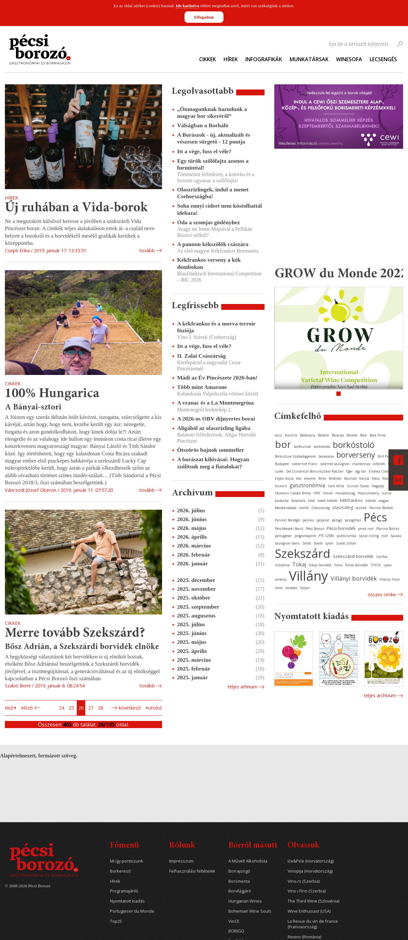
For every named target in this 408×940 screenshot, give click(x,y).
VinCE (233, 921)
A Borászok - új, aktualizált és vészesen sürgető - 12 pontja (213, 138)
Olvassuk (303, 846)
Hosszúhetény (368, 493)
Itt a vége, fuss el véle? (204, 151)
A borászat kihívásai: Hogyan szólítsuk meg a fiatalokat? (213, 462)
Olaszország (320, 507)
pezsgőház (353, 520)
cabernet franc (305, 463)
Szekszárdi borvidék (353, 556)
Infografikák (263, 59)
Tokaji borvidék (320, 565)
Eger (349, 471)
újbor (388, 565)
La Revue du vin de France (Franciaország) (313, 924)
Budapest (282, 464)
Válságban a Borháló (202, 125)
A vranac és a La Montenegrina (215, 402)
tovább (147, 250)
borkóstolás (322, 446)
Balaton (323, 435)
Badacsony (307, 435)
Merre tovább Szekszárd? (75, 633)
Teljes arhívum (242, 687)
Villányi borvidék (354, 578)
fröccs (376, 478)
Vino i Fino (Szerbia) (307, 891)
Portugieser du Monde (132, 911)
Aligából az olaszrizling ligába (213, 428)
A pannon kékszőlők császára (212, 244)
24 (61, 708)
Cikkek (207, 59)
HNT (317, 493)
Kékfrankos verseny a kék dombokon (209, 263)
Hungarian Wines (245, 901)
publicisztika (346, 535)
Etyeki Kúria (284, 478)
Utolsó (155, 708)
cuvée (279, 471)
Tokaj (299, 564)
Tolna (338, 565)
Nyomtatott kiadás (127, 901)
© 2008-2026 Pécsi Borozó (27, 886)
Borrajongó (239, 871)
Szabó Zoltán (346, 543)
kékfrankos (351, 500)
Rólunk (182, 846)
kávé (311, 500)
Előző (27, 708)
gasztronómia (307, 485)
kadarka (282, 500)
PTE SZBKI (326, 535)
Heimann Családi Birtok (293, 493)
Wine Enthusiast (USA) (309, 911)
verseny (280, 579)
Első (9, 708)
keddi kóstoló (327, 500)
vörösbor (291, 588)
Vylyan (305, 588)
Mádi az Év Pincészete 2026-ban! (217, 377)
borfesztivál (302, 446)
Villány (308, 576)
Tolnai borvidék (356, 565)
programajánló (305, 535)
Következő (130, 708)
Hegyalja (378, 486)
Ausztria (291, 435)
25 (71, 708)
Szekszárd (302, 553)
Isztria (386, 493)
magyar (383, 500)
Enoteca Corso (379, 471)
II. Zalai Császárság (201, 355)
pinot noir (366, 528)
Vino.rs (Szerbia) (304, 881)
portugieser (283, 535)
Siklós (306, 543)
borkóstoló (353, 444)
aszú (278, 435)
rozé (384, 535)
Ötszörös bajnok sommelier (210, 450)
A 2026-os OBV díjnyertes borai (216, 418)
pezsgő (337, 520)
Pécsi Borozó (315, 528)
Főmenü (124, 846)
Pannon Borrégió (287, 520)
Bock (363, 435)
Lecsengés (383, 59)
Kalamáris (298, 500)
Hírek (231, 59)
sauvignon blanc (287, 543)
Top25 (116, 921)
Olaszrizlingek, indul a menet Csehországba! (213, 193)
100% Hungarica (52, 394)
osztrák (361, 507)
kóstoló (370, 500)
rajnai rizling (369, 535)
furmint (281, 486)
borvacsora (326, 456)
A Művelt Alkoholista (247, 861)
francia (364, 478)
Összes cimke (382, 594)
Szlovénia (282, 565)
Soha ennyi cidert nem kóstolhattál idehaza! (219, 209)
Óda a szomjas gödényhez (208, 222)
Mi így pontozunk (126, 861)
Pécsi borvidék (341, 528)
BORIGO (236, 931)
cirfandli (379, 464)
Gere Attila (336, 486)
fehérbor (335, 478)
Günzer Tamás (358, 486)
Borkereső (120, 871)
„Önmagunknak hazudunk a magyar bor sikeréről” (212, 112)
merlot (304, 507)
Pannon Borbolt (381, 507)
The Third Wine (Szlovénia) (313, 901)
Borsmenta (239, 881)
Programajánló (124, 891)
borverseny (355, 454)
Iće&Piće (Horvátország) (310, 861)
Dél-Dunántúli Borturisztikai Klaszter (315, 471)
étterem (310, 478)
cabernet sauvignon (335, 464)
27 (90, 708)
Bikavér (352, 435)
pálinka (308, 520)
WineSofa (349, 59)
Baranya (338, 435)
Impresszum (181, 861)
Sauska (395, 535)
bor (283, 444)
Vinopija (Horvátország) (310, 871)
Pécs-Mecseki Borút (289, 528)
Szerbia (382, 556)
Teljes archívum (380, 695)
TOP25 (376, 565)
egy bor (360, 471)
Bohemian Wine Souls (249, 911)
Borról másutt (253, 846)
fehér (322, 478)
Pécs (375, 517)
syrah (329, 543)
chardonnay (361, 464)
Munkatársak (309, 59)
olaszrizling (342, 507)
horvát (328, 493)
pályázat (323, 520)
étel (299, 478)
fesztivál (350, 478)
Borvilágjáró (239, 891)
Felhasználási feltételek (192, 871)
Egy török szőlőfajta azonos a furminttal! (213, 164)
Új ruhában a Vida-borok (76, 208)
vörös (278, 588)
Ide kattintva (187, 5)
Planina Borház (388, 528)
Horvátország (345, 493)
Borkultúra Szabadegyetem (295, 456)
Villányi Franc (389, 579)
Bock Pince (378, 435)
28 (100, 708)
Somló (318, 543)
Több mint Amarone (202, 387)
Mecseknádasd (285, 507)
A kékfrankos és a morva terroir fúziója (216, 327)
